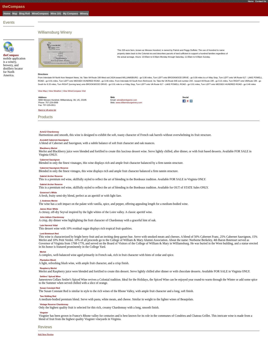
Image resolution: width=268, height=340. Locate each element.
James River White (49, 209)
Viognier (44, 312)
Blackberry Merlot (48, 148)
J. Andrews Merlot (48, 201)
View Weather (55, 91)
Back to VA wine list (47, 110)
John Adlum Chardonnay (52, 217)
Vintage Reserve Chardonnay (54, 304)
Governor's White (48, 192)
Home (251, 1)
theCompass (11, 55)
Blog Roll (24, 13)
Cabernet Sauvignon (50, 160)
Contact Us (260, 1)
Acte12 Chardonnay (49, 132)
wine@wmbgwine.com (127, 100)
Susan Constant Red (50, 288)
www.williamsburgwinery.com (129, 102)
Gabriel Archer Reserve (51, 176)
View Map (42, 91)
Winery (84, 13)
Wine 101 (56, 13)
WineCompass (40, 13)
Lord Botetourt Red (49, 233)
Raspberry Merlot (48, 268)
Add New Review (46, 334)
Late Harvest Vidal (49, 225)
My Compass (70, 13)
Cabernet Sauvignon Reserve (54, 168)
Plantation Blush (48, 260)
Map (14, 13)
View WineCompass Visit (74, 91)
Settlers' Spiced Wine (50, 276)
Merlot (43, 252)
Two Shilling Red (48, 296)
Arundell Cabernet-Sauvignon (54, 140)
